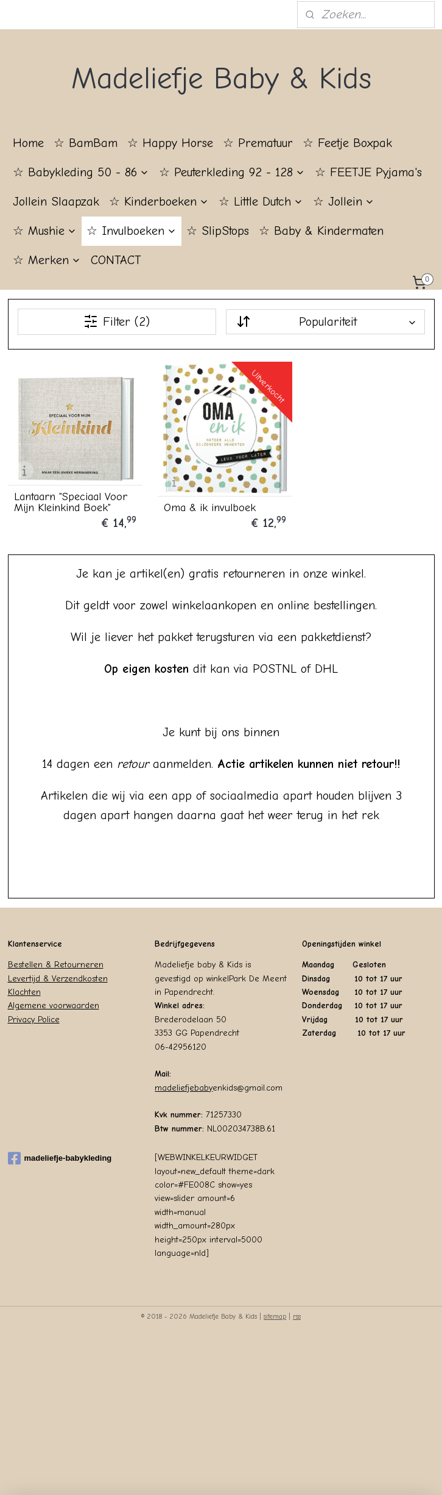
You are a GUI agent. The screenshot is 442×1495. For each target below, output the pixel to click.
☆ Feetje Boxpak (347, 143)
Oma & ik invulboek (207, 505)
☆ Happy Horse (170, 143)
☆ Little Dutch (261, 202)
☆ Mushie (45, 231)
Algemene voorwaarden (53, 1003)
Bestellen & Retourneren (55, 962)
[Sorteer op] (325, 322)
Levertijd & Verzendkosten (58, 975)
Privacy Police (34, 1017)
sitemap (275, 1314)
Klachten (24, 989)
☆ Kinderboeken (159, 202)
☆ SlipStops (217, 231)
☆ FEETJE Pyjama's (368, 172)
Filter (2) (116, 321)
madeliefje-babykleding (60, 1156)
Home (28, 143)
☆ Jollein (343, 202)
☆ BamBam (86, 143)
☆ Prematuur (258, 143)
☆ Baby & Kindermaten (321, 231)
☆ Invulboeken (131, 231)
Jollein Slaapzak (56, 202)
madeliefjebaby (183, 1085)
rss (297, 1314)
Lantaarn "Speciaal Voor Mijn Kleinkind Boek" (70, 500)
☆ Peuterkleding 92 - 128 (232, 172)
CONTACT (116, 260)
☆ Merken (47, 260)
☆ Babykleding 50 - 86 (81, 172)
